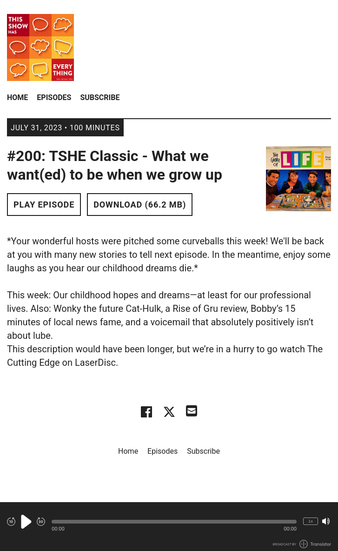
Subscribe (99, 97)
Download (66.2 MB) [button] (139, 204)
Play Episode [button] (43, 204)
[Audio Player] (169, 526)
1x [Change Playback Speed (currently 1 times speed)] (310, 521)
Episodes (54, 97)
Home (17, 97)
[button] (174, 522)
